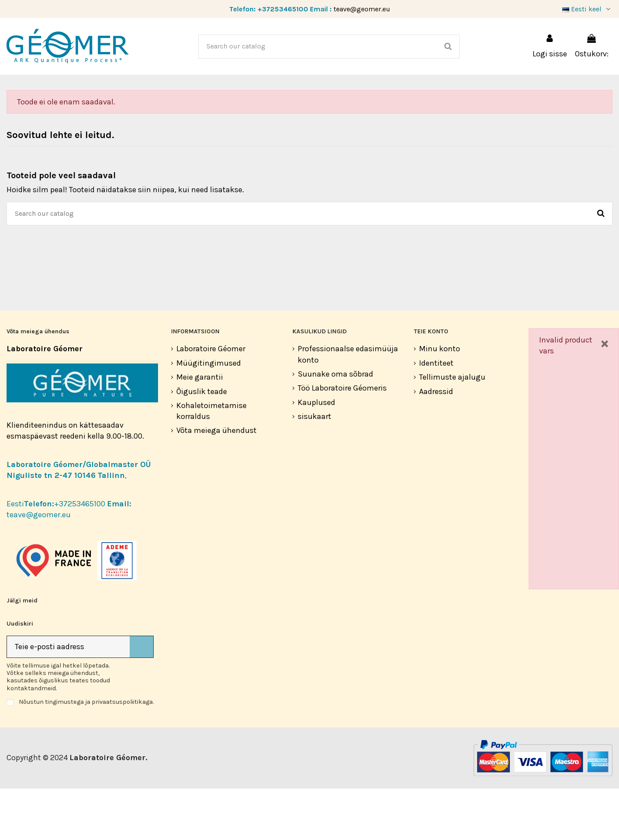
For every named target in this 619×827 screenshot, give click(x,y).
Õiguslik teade (201, 430)
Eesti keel (587, 9)
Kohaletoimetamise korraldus (211, 449)
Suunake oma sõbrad (335, 412)
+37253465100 (283, 9)
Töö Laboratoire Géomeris (342, 426)
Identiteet (436, 401)
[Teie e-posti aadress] (68, 685)
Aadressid (436, 430)
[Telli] (141, 685)
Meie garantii (199, 415)
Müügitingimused (208, 401)
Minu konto (439, 387)
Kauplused (316, 441)
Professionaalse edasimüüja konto (348, 392)
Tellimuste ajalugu (452, 415)
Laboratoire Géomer (210, 387)
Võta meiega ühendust (216, 469)
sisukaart (314, 455)
